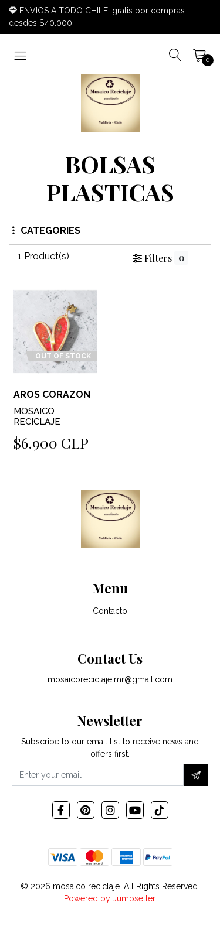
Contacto (110, 611)
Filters (160, 258)
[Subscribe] (196, 775)
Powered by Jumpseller (109, 898)
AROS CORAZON (51, 394)
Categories (46, 230)
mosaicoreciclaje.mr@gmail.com (110, 679)
